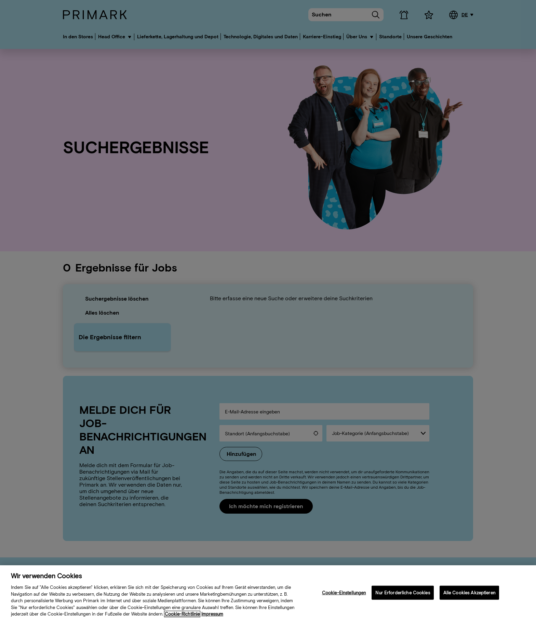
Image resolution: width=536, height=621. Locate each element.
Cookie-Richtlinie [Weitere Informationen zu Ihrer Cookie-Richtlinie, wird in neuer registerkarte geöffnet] (182, 615)
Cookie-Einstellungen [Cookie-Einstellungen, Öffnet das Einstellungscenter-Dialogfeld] (344, 594)
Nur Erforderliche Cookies (402, 594)
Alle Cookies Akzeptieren (469, 594)
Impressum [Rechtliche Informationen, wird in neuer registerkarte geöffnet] (212, 615)
